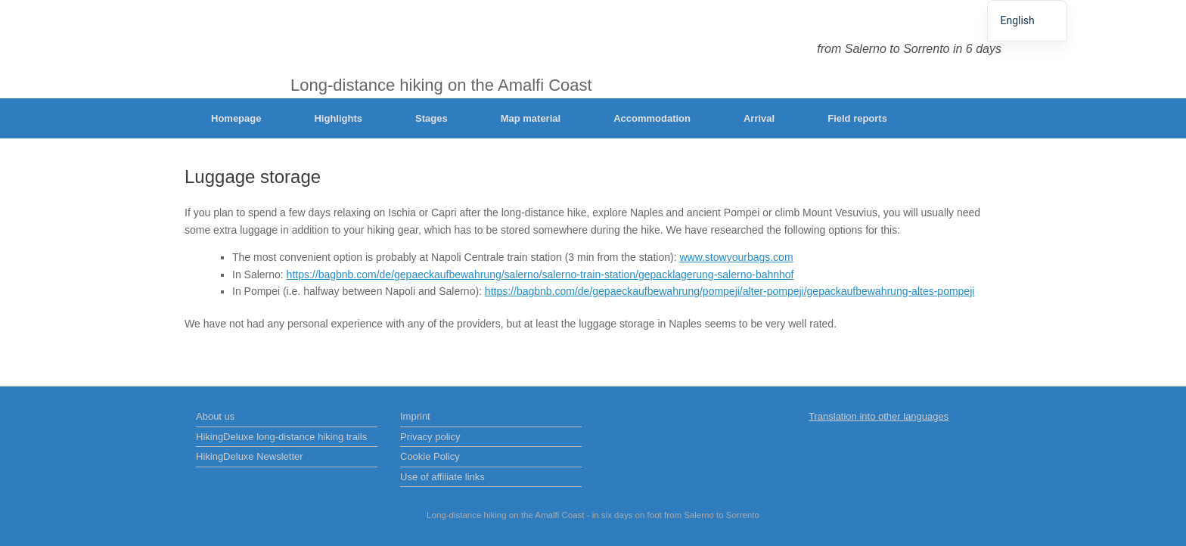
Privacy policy (430, 436)
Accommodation (652, 118)
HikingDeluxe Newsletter (249, 456)
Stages (431, 118)
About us (215, 416)
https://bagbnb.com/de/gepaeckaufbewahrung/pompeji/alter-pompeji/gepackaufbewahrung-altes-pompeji (730, 291)
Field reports (857, 118)
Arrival (759, 118)
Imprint (415, 416)
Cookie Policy (430, 456)
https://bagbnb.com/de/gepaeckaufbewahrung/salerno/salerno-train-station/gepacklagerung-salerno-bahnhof (540, 274)
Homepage (236, 118)
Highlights (338, 118)
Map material (530, 118)
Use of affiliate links (442, 476)
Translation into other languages (878, 416)
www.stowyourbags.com (736, 257)
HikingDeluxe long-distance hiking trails (281, 436)
